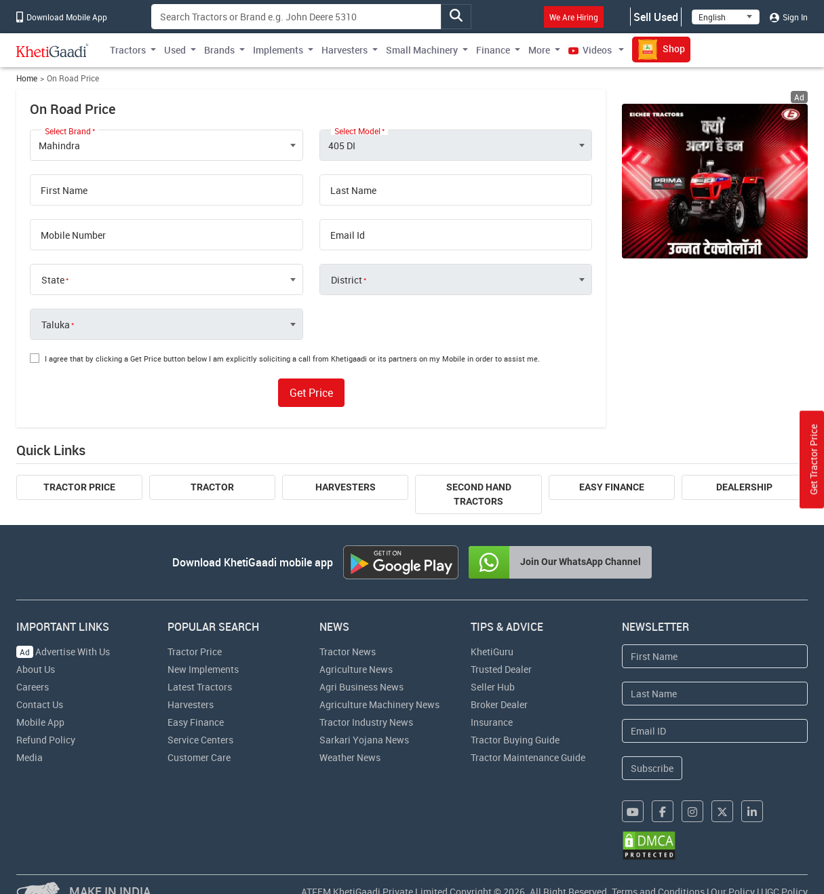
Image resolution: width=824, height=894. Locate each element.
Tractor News (347, 651)
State (52, 280)
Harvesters (345, 487)
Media (29, 757)
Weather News (349, 757)
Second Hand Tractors (478, 494)
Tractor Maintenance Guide (528, 757)
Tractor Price (79, 487)
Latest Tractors (200, 686)
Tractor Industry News (366, 722)
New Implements (203, 669)
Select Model (357, 131)
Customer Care (199, 757)
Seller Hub (493, 686)
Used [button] (175, 49)
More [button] (539, 49)
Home (26, 78)
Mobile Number (73, 235)
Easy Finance (611, 487)
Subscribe (652, 768)
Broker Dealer (499, 704)
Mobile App (40, 722)
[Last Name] (715, 693)
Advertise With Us (63, 651)
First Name (64, 190)
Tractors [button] (128, 49)
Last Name (353, 190)
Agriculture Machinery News (379, 704)
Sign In (789, 17)
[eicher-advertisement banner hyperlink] (715, 181)
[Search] (296, 16)
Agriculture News (356, 669)
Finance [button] (493, 49)
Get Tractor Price (813, 460)
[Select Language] (725, 17)
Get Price (311, 392)
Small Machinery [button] (422, 49)
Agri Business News (361, 686)
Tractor (212, 487)
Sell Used (656, 16)
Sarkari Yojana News (364, 739)
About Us (35, 669)
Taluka (55, 325)
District (346, 280)
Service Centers (200, 739)
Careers (32, 686)
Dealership (744, 487)
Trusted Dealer (501, 669)
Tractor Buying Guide (515, 739)
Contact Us (39, 704)
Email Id (347, 235)
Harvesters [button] (344, 49)
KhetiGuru (492, 651)
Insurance (492, 722)
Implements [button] (278, 49)
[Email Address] (715, 731)
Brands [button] (219, 49)
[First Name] (715, 656)
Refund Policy (45, 739)
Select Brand (68, 131)
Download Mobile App (61, 17)
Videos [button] (591, 49)
